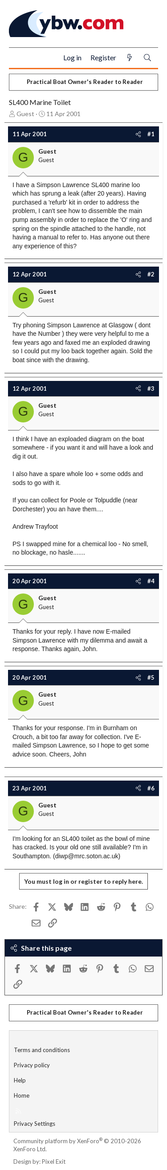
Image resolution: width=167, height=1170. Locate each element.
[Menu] (19, 58)
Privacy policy (32, 1065)
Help (20, 1080)
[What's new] (129, 58)
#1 (151, 134)
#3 (151, 388)
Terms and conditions (42, 1049)
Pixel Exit (53, 1161)
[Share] (138, 134)
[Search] (147, 58)
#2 (151, 274)
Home (21, 1095)
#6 (151, 788)
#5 (151, 677)
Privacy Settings (34, 1123)
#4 (151, 581)
